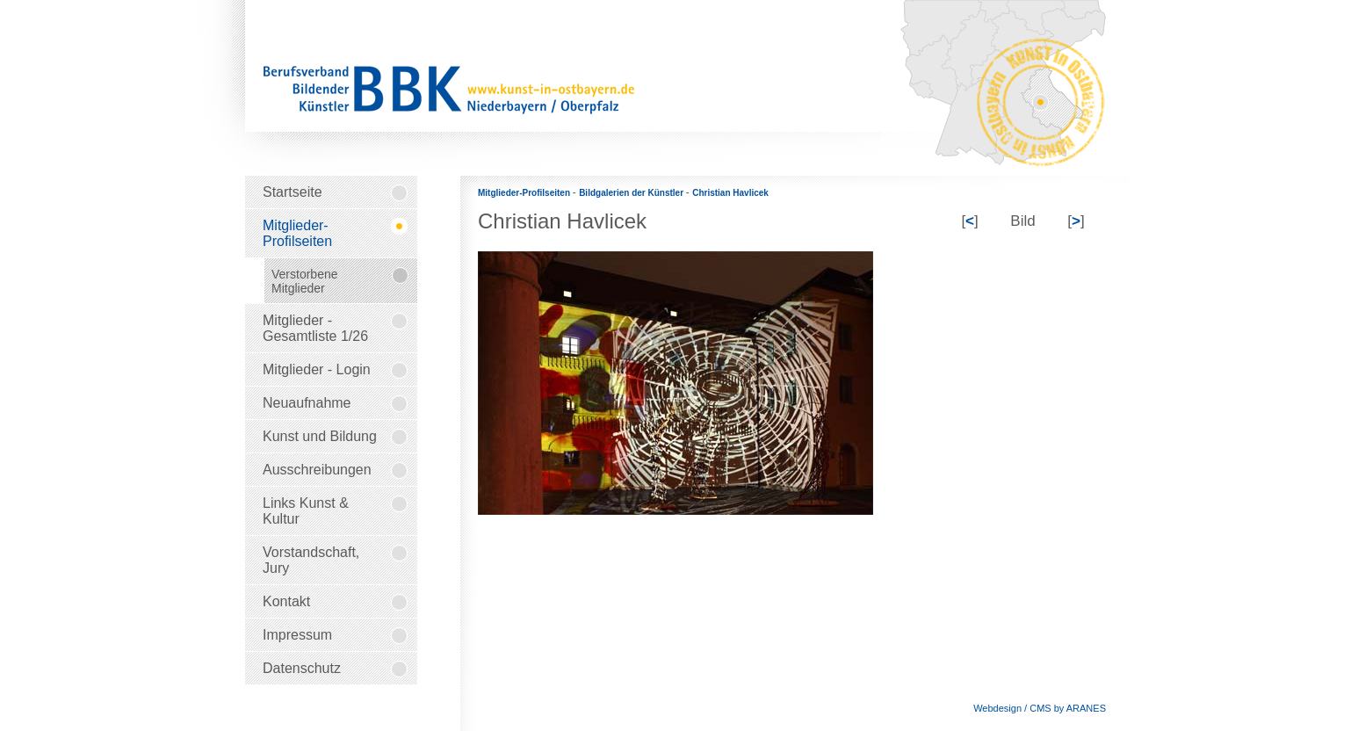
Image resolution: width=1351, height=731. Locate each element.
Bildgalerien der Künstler (632, 193)
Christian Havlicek (730, 193)
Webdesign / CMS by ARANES (1039, 708)
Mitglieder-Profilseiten (525, 193)
